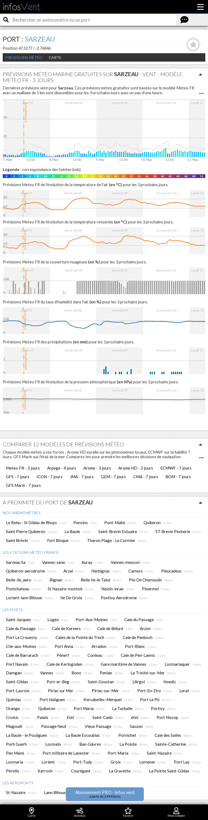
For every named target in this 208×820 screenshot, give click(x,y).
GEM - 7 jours (113, 476)
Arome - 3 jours (97, 468)
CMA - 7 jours (145, 476)
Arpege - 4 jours (61, 468)
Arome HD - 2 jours (135, 468)
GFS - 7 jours (17, 476)
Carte (55, 57)
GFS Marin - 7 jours (23, 485)
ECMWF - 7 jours (175, 468)
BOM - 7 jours (178, 476)
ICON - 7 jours (50, 476)
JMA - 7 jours (82, 476)
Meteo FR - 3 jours (23, 468)
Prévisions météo (24, 57)
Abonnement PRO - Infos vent (105, 794)
